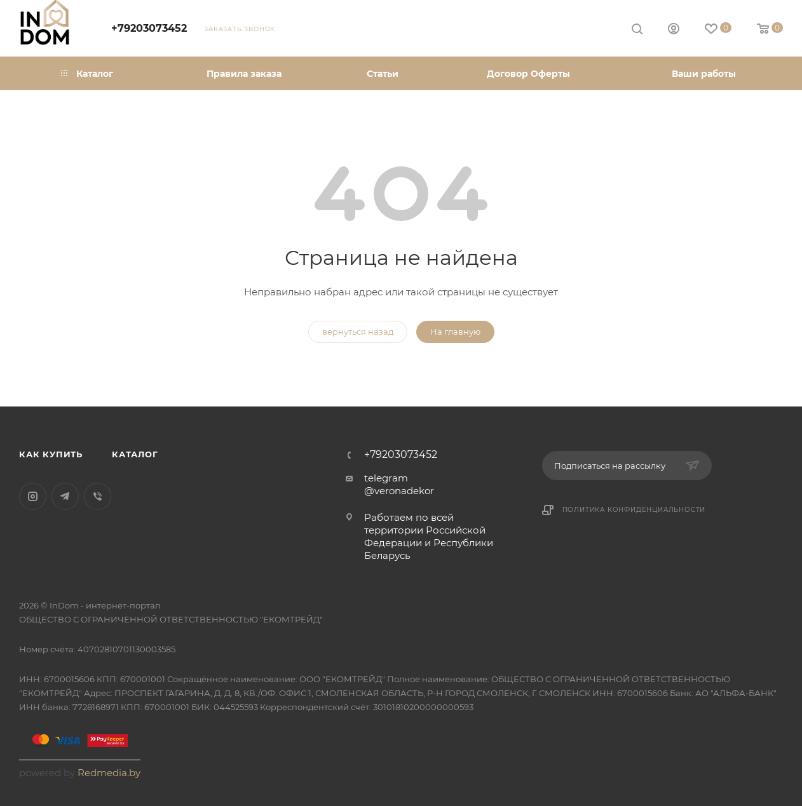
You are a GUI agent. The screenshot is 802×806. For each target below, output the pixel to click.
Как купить (51, 454)
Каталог (135, 454)
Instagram (32, 496)
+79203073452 (149, 28)
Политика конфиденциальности (634, 510)
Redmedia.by (109, 773)
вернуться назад (357, 331)
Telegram (65, 496)
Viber (97, 496)
